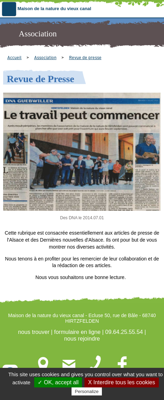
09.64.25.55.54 (124, 332)
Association (45, 58)
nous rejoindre (82, 338)
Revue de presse (85, 58)
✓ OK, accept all (58, 382)
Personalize (87, 391)
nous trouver (34, 332)
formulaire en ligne (77, 332)
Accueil (14, 58)
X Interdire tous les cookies (121, 382)
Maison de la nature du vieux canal (54, 8)
